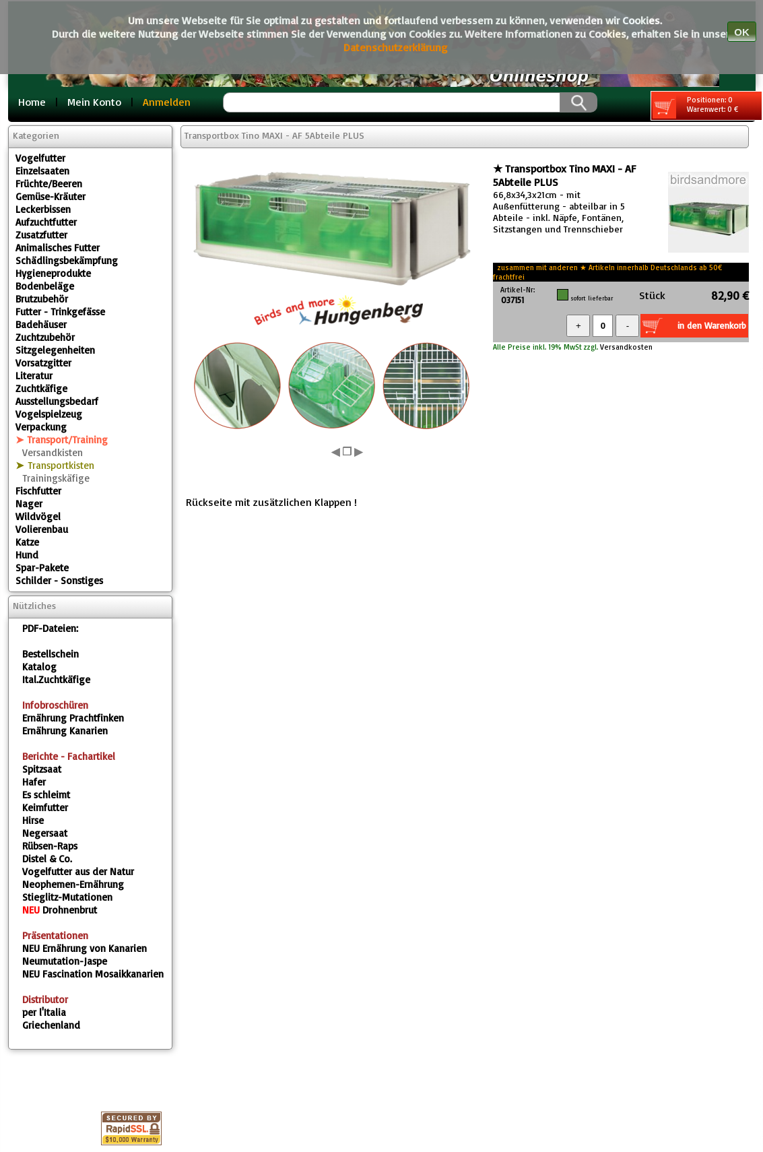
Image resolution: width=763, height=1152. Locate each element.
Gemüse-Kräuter (50, 196)
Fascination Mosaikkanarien (93, 973)
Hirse (33, 820)
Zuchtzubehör (45, 337)
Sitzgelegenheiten (55, 350)
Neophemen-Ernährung (73, 884)
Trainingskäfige (56, 478)
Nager (28, 503)
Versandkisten (52, 452)
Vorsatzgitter (43, 362)
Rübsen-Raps (49, 845)
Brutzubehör (41, 298)
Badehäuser (41, 324)
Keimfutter (45, 807)
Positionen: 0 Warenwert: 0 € (695, 107)
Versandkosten (625, 347)
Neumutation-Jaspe (64, 961)
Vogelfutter (40, 158)
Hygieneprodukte (53, 273)
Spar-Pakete (42, 567)
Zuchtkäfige (41, 388)
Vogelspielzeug (48, 414)
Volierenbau (41, 529)
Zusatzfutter (41, 234)
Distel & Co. (47, 858)
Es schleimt (46, 794)
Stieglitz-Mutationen (67, 897)
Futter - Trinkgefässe (60, 311)
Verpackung (41, 426)
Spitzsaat (41, 769)
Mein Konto (94, 101)
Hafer (34, 781)
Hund (26, 554)
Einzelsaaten (42, 170)
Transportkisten (61, 465)
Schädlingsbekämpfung (66, 260)
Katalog (39, 666)
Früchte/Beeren (48, 183)
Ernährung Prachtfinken (73, 717)
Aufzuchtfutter (46, 222)
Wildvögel (38, 516)
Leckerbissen (43, 209)
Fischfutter (38, 490)
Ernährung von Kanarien (84, 948)
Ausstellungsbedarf (56, 401)
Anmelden (167, 101)
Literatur (34, 375)
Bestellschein (50, 653)
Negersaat (44, 833)
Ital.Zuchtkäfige (56, 679)
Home (32, 101)
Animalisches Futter (57, 247)
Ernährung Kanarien (65, 730)
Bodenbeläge (44, 286)
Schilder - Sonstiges (59, 580)
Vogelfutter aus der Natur (78, 871)
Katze (27, 542)
